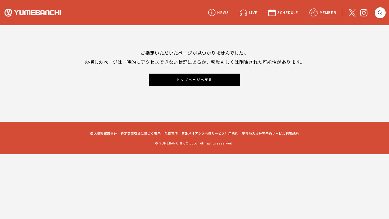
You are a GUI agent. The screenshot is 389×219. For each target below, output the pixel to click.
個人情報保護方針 (103, 133)
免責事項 (171, 133)
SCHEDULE (287, 12)
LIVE (253, 12)
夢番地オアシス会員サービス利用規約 (209, 133)
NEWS (223, 12)
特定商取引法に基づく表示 (141, 133)
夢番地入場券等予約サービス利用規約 (270, 133)
